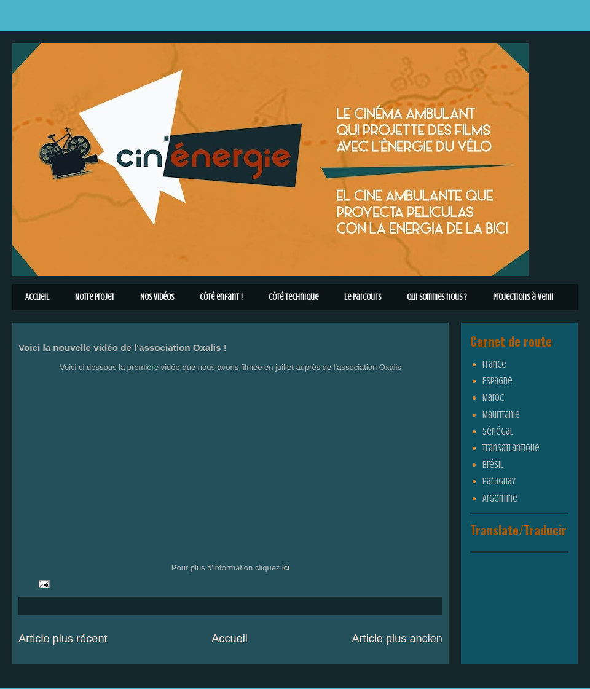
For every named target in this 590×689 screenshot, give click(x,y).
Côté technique (293, 297)
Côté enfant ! (221, 297)
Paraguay (499, 481)
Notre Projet (94, 297)
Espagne (497, 381)
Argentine (499, 498)
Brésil (492, 464)
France (494, 364)
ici (285, 567)
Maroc (493, 397)
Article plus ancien (397, 638)
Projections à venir (523, 297)
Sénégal (497, 431)
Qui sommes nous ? (437, 297)
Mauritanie (501, 414)
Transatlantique (511, 448)
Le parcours (362, 297)
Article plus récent (63, 638)
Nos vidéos (157, 297)
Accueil (37, 297)
